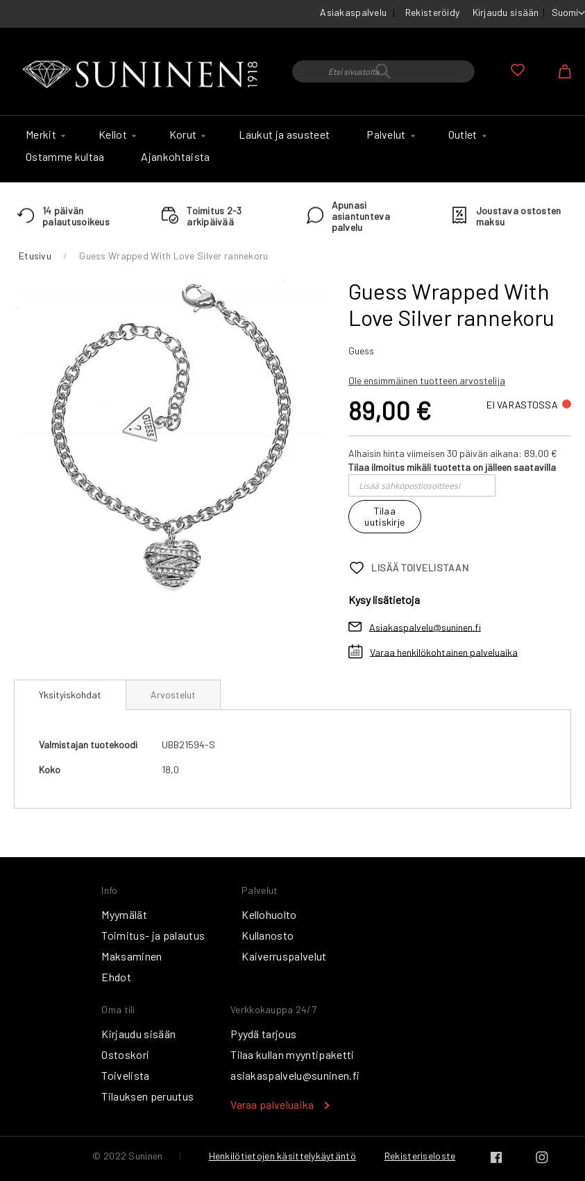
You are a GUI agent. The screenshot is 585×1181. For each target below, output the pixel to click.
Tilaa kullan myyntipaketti (292, 1054)
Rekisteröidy (432, 12)
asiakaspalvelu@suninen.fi (294, 1075)
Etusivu (35, 255)
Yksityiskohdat (70, 694)
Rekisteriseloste (419, 1156)
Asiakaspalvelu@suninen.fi (425, 626)
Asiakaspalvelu (353, 12)
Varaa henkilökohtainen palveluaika (444, 651)
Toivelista (125, 1075)
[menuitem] (43, 134)
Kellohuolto (269, 914)
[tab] (70, 695)
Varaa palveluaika (272, 1104)
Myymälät (124, 914)
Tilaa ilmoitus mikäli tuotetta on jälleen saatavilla (452, 467)
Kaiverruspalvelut (283, 956)
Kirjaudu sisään (506, 12)
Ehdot (116, 976)
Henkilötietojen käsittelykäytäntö (282, 1156)
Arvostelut (173, 694)
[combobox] (383, 71)
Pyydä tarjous (263, 1033)
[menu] (292, 149)
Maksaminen (131, 956)
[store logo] (142, 74)
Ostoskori (125, 1054)
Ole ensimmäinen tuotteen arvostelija (426, 380)
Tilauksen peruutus (147, 1096)
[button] (568, 13)
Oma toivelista (517, 70)
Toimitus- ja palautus (153, 935)
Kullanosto (267, 935)
